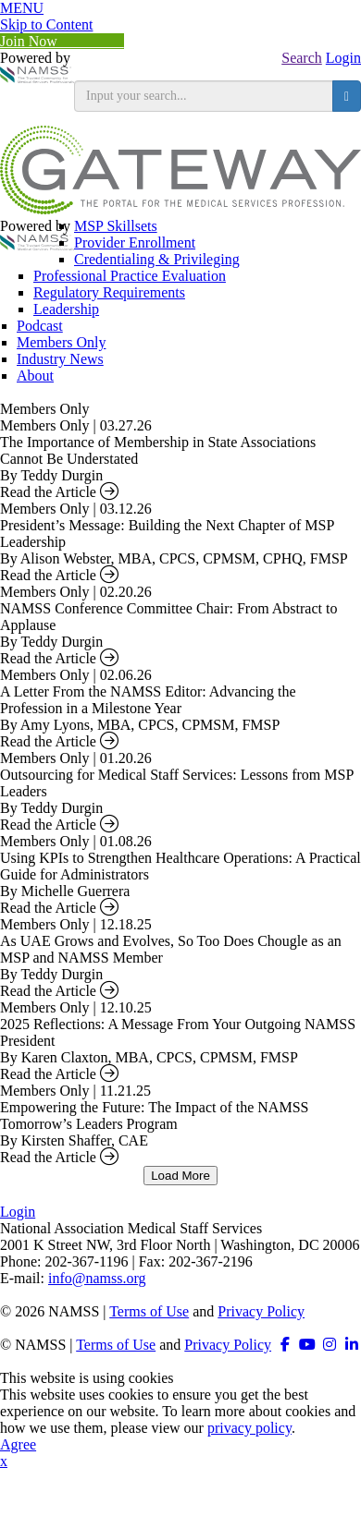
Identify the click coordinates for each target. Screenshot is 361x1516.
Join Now (62, 41)
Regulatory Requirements (109, 292)
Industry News (60, 359)
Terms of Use (149, 1311)
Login (343, 58)
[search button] (346, 96)
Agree (18, 1444)
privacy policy (249, 1428)
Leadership (66, 309)
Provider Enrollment (134, 242)
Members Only (61, 342)
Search (301, 58)
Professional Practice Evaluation (129, 276)
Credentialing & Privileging (157, 259)
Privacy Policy (261, 1311)
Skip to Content (46, 24)
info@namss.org (97, 1278)
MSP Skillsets (115, 226)
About (35, 375)
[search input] (203, 96)
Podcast (40, 326)
